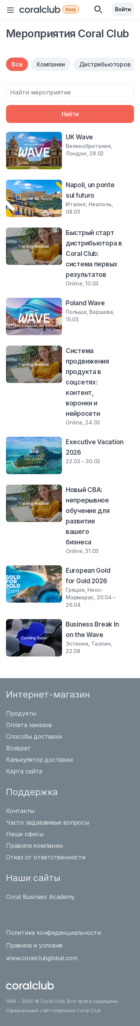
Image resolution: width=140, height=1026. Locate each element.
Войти (123, 9)
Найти (70, 114)
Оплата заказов (29, 725)
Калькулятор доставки (39, 759)
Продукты (21, 713)
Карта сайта (24, 771)
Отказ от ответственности (45, 857)
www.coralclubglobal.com (42, 958)
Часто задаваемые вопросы (47, 822)
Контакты (20, 811)
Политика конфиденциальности (53, 932)
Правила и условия (34, 945)
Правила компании (34, 845)
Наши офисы (25, 834)
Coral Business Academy (40, 896)
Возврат (18, 748)
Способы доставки (34, 736)
